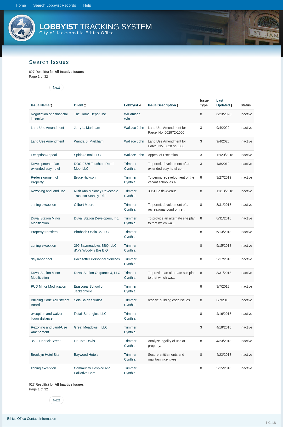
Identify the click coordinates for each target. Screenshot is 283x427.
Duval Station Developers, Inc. (96, 218)
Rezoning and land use (48, 191)
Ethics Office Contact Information (31, 419)
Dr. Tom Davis (84, 341)
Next (56, 87)
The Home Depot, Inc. (90, 114)
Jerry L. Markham (87, 128)
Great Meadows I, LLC (91, 327)
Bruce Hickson (85, 177)
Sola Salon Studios (88, 300)
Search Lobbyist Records (54, 5)
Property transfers (44, 232)
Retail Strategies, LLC (90, 314)
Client (80, 105)
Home (21, 5)
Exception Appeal (44, 155)
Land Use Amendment (47, 128)
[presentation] (141, 29)
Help (87, 5)
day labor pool (41, 259)
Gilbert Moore (84, 205)
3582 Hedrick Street (46, 341)
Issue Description (163, 105)
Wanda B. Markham (88, 141)
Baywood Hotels (86, 354)
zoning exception (43, 205)
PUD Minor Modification (48, 286)
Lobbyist (132, 105)
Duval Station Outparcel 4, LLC (97, 273)
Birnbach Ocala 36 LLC (91, 232)
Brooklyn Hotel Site (45, 354)
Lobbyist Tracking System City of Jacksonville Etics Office (141, 29)
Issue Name (42, 105)
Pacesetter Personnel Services (97, 259)
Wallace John (134, 128)
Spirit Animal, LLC (87, 155)
